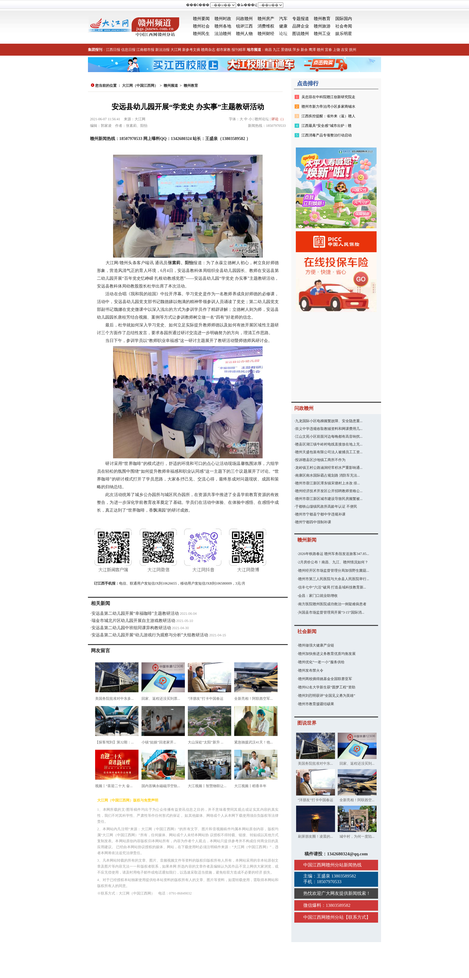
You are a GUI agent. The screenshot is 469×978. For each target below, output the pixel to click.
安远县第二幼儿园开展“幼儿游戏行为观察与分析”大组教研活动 (150, 635)
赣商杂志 (208, 50)
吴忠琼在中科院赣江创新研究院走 (328, 97)
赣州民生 (201, 33)
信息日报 (128, 50)
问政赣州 (244, 18)
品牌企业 (300, 26)
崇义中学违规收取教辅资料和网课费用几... (329, 429)
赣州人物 (244, 33)
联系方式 (357, 917)
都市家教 (223, 50)
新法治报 (162, 50)
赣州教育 (322, 18)
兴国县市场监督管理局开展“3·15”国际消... (331, 612)
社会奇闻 (343, 26)
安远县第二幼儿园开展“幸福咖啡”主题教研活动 (135, 613)
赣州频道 (171, 85)
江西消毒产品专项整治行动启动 (327, 135)
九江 (276, 50)
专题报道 (300, 18)
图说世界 (306, 722)
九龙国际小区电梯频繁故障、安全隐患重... (329, 421)
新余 (304, 50)
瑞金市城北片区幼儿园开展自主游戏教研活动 (133, 620)
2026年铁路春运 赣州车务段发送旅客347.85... (333, 554)
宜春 (328, 50)
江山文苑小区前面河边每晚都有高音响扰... (329, 436)
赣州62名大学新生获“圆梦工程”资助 (326, 687)
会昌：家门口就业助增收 (318, 596)
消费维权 (266, 26)
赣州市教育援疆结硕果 (316, 704)
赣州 (320, 50)
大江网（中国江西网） (140, 85)
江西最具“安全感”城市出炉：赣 (326, 126)
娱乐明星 (343, 33)
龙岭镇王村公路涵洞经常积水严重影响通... (329, 468)
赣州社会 (201, 26)
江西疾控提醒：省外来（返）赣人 (328, 116)
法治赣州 (222, 33)
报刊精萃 (239, 50)
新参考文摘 (191, 50)
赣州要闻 (201, 18)
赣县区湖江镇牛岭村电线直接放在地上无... (329, 444)
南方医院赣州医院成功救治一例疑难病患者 (332, 604)
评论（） (278, 119)
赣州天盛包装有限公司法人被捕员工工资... (329, 452)
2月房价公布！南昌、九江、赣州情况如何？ (333, 562)
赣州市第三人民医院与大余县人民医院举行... (333, 579)
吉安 (344, 50)
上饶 (336, 50)
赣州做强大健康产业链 (316, 645)
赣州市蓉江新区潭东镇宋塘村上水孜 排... (327, 483)
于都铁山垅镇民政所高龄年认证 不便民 (326, 506)
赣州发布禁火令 (310, 670)
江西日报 (113, 50)
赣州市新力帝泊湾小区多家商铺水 (328, 106)
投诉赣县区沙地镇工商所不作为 (320, 460)
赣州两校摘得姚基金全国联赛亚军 (325, 679)
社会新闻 (306, 631)
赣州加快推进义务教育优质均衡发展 (327, 654)
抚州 (352, 50)
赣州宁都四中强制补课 (313, 522)
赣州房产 (266, 18)
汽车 (283, 18)
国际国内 (343, 18)
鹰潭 (312, 50)
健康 (283, 26)
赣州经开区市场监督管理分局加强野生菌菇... (333, 570)
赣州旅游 (322, 26)
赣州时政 (222, 18)
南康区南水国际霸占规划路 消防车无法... (327, 475)
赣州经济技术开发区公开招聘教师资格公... (329, 491)
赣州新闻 (306, 539)
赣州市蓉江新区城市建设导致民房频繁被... (329, 499)
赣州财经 (266, 33)
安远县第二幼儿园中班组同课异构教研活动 (131, 628)
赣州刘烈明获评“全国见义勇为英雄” (326, 695)
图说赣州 (300, 33)
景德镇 (286, 50)
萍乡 (296, 50)
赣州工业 (322, 33)
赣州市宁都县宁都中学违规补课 (320, 514)
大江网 (175, 50)
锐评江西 (244, 26)
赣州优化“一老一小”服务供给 (321, 662)
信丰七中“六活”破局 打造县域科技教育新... (332, 587)
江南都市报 (145, 50)
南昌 (268, 50)
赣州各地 (222, 26)
